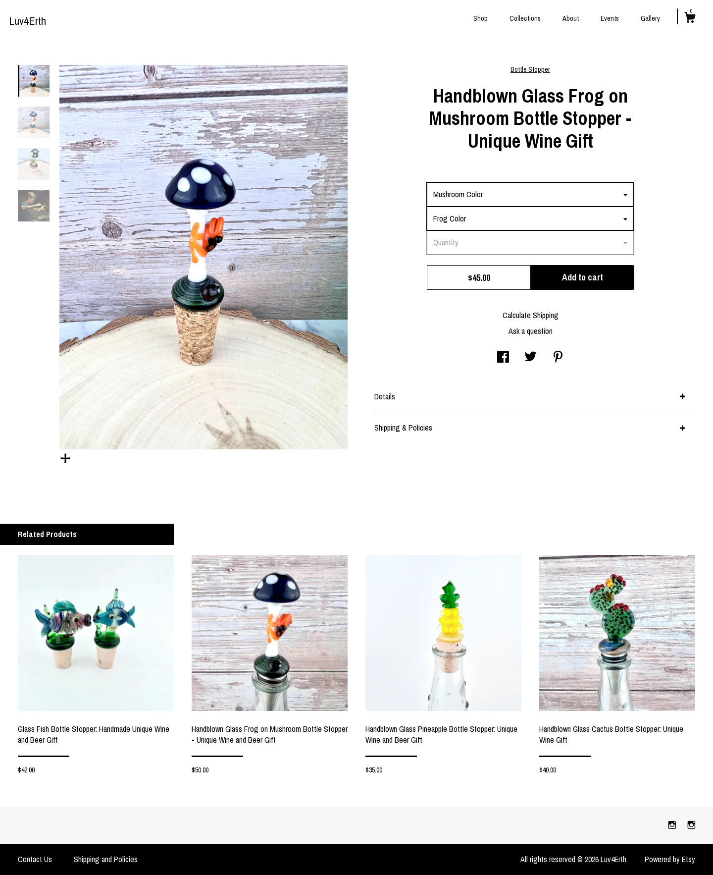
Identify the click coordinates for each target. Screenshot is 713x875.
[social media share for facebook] (503, 357)
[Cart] (689, 18)
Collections (525, 18)
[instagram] (673, 825)
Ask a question (531, 331)
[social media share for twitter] (530, 357)
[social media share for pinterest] (558, 357)
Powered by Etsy (670, 859)
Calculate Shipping (531, 315)
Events (610, 18)
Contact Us (35, 859)
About (570, 18)
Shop (480, 18)
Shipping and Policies (106, 859)
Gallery (650, 18)
